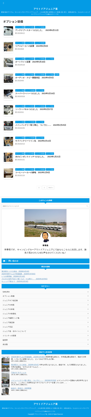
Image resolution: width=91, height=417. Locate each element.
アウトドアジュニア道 (46, 9)
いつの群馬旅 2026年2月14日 (13, 276)
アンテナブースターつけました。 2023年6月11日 (37, 30)
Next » (51, 187)
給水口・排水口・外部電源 (21, 388)
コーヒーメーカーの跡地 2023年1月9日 (32, 172)
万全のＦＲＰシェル (18, 372)
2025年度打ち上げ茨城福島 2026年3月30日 (18, 274)
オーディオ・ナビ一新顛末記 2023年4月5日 (34, 78)
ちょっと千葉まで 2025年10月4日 (15, 281)
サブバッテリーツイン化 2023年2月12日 (33, 141)
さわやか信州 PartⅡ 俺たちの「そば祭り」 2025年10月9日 (24, 279)
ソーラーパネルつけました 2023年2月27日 (34, 109)
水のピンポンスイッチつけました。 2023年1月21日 (37, 157)
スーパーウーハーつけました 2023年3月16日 (35, 93)
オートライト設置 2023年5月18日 (30, 62)
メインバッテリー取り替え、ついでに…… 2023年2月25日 (40, 125)
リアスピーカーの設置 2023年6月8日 (31, 46)
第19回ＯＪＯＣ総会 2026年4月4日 (15, 271)
